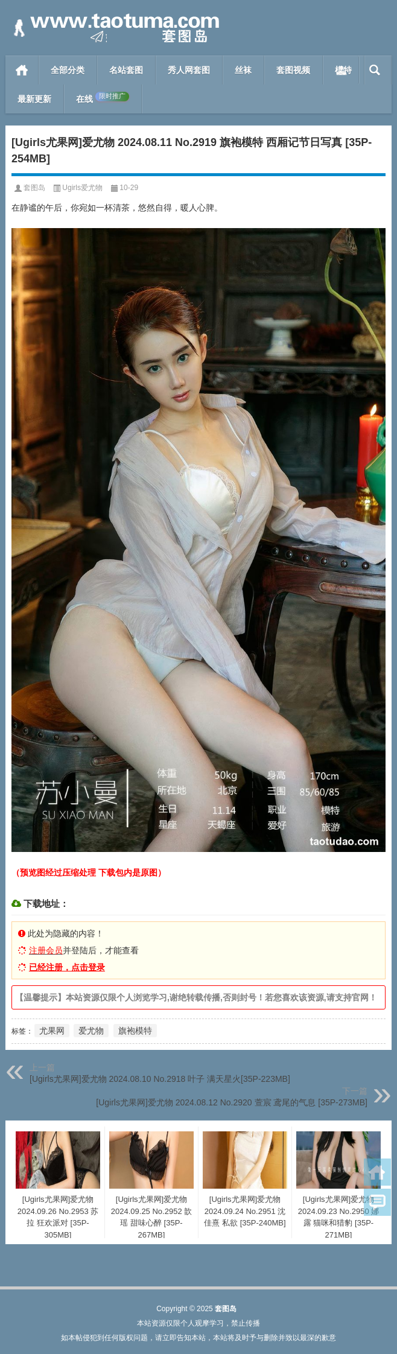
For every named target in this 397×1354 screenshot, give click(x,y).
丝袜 (243, 70)
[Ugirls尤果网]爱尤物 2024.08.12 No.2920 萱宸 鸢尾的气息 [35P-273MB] (231, 1102)
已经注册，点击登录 (67, 967)
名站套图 (126, 70)
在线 (102, 98)
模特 (343, 70)
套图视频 (293, 70)
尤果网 (52, 1030)
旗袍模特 (135, 1030)
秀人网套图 (189, 70)
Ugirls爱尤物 (82, 187)
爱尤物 (91, 1030)
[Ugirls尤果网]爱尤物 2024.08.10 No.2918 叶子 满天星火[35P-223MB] (160, 1079)
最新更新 (34, 99)
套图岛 (34, 187)
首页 (22, 70)
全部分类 (67, 70)
